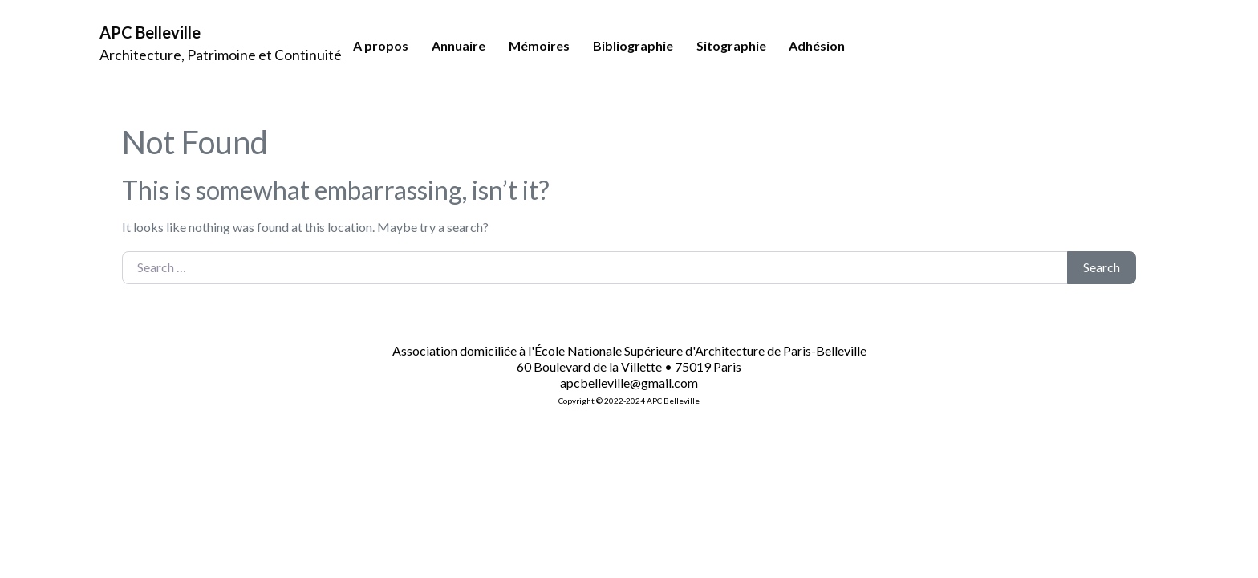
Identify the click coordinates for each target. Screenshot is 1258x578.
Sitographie (731, 45)
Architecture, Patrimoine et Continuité (220, 54)
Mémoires (539, 45)
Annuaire (458, 45)
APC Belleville (150, 32)
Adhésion (817, 45)
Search (1101, 267)
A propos (380, 45)
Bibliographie (633, 45)
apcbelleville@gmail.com (629, 382)
